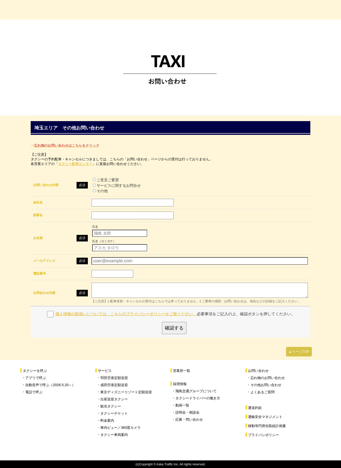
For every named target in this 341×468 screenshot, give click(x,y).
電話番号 (39, 273)
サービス (156, 10)
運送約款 (255, 408)
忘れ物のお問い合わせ (267, 378)
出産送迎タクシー (114, 399)
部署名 (38, 215)
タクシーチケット (114, 413)
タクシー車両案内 (114, 435)
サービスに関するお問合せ (117, 185)
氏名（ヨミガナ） (104, 241)
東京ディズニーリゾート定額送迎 (126, 392)
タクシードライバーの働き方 (197, 398)
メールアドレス (44, 261)
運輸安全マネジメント (265, 417)
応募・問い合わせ (189, 419)
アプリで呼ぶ (35, 378)
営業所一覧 (205, 10)
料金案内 (107, 420)
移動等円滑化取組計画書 (267, 426)
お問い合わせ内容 (46, 185)
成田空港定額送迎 (114, 385)
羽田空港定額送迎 (114, 378)
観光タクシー (110, 406)
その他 (100, 191)
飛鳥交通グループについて (196, 391)
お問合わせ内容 (44, 293)
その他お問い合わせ (265, 385)
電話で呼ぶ (33, 392)
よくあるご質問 (262, 392)
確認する (174, 327)
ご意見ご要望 (106, 180)
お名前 (38, 238)
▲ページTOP (299, 352)
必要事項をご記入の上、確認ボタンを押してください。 (175, 314)
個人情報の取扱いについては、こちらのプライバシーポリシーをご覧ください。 (126, 314)
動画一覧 (182, 405)
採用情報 (254, 10)
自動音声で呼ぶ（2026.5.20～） (50, 385)
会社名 (38, 202)
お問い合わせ (303, 10)
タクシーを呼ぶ (107, 10)
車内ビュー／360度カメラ (120, 428)
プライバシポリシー (263, 435)
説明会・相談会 (187, 412)
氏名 (95, 226)
